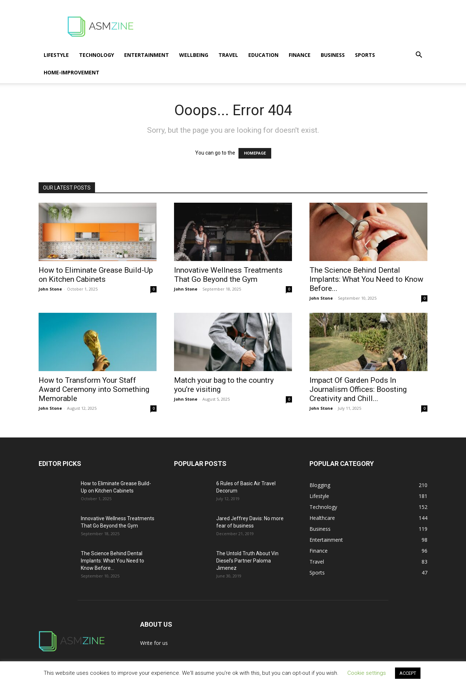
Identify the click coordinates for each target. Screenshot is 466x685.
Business (333, 54)
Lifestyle (56, 54)
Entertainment (146, 54)
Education (263, 54)
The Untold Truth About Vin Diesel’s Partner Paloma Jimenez (247, 560)
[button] (418, 55)
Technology (96, 54)
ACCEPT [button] (407, 673)
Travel (228, 54)
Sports (365, 54)
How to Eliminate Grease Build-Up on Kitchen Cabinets (96, 275)
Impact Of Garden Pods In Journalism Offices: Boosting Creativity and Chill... (358, 389)
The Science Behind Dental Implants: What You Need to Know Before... (366, 279)
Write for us (154, 642)
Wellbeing (193, 54)
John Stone (50, 289)
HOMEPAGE (255, 153)
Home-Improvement (71, 72)
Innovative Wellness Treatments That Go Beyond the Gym (228, 275)
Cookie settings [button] (366, 673)
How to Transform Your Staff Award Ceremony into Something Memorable (94, 389)
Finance (300, 54)
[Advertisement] (294, 26)
